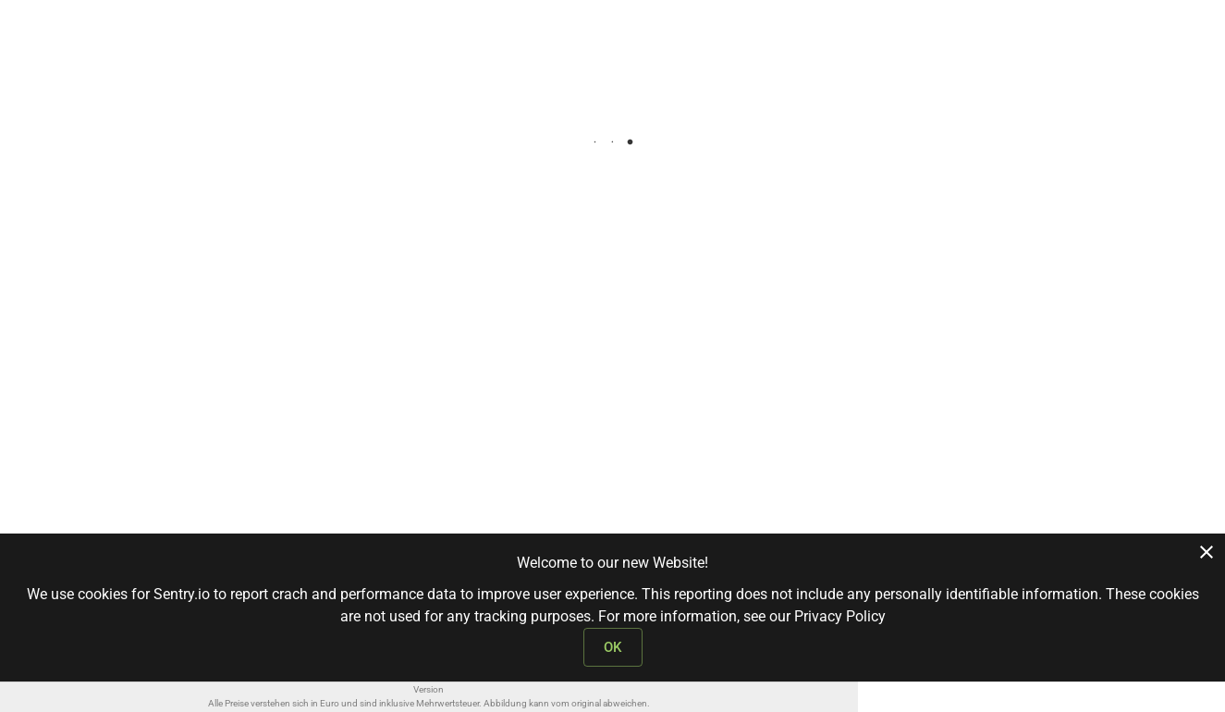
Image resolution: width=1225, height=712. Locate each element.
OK (613, 647)
